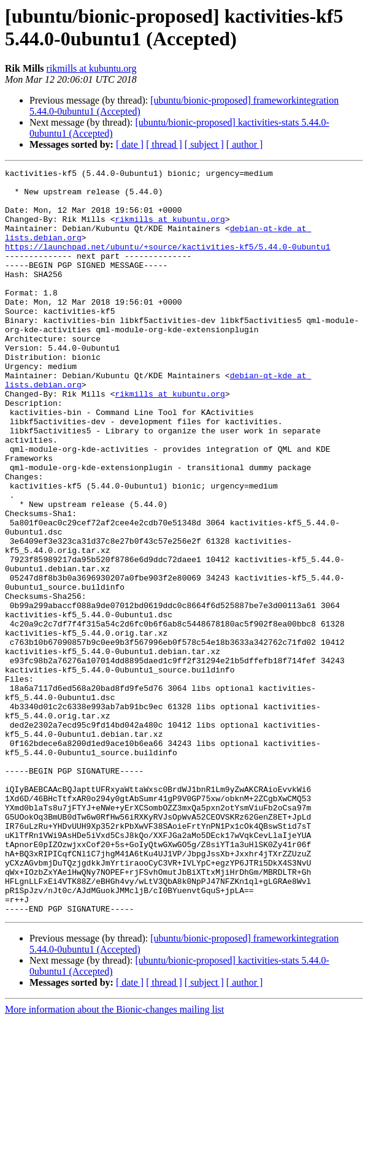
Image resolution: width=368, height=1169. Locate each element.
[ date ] (130, 144)
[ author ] (244, 144)
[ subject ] (204, 144)
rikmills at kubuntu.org (92, 68)
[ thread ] (164, 144)
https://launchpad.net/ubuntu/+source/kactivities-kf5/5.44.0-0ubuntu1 (167, 262)
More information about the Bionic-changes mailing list (114, 1158)
